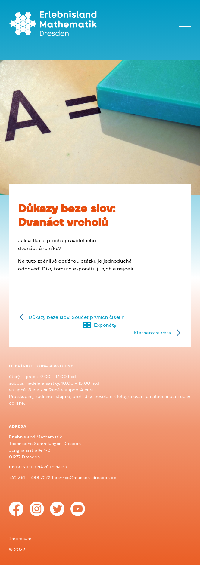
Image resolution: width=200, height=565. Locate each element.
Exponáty (105, 325)
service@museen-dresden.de (85, 478)
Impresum (20, 539)
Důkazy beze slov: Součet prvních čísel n (77, 317)
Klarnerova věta (152, 333)
